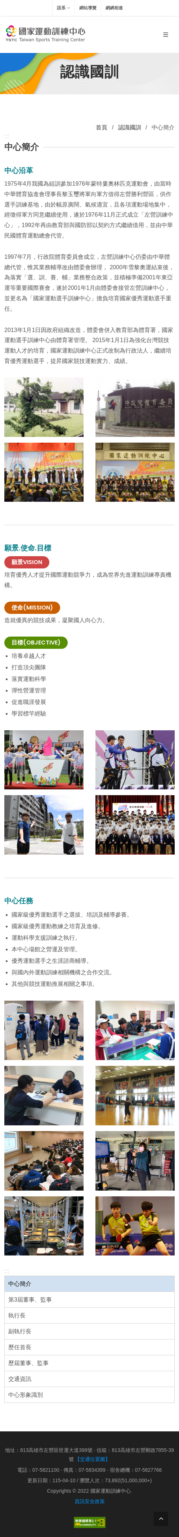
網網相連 (114, 7)
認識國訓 (129, 127)
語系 (63, 8)
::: (6, 1271)
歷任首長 (19, 1347)
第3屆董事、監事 (30, 1300)
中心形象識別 (25, 1395)
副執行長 (19, 1331)
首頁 (101, 127)
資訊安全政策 (90, 1501)
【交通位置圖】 (92, 1459)
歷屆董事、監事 (28, 1363)
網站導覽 (88, 7)
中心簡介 (19, 1284)
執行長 (17, 1315)
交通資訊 (19, 1379)
